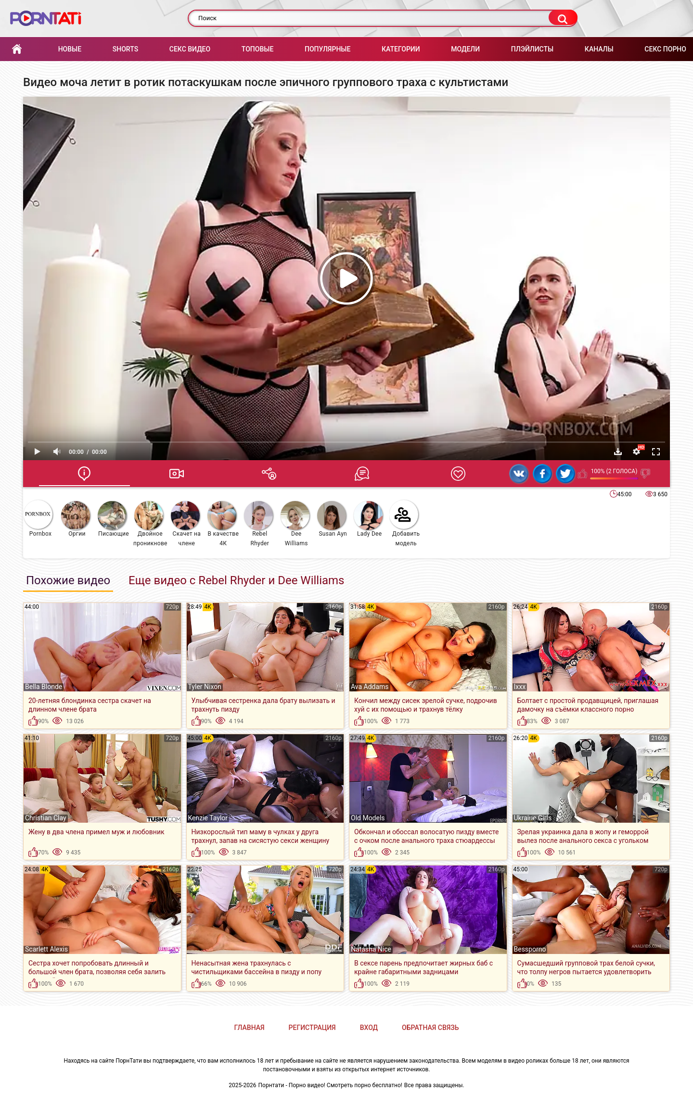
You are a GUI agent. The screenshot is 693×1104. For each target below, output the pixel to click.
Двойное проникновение (150, 524)
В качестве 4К (223, 524)
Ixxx (520, 686)
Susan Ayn (332, 519)
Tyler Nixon (204, 686)
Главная (17, 49)
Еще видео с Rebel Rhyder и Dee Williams (236, 580)
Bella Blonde (43, 686)
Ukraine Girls (533, 818)
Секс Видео (189, 49)
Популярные (327, 49)
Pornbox (38, 518)
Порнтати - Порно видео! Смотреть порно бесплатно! (330, 1085)
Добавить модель (404, 523)
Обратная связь (430, 1027)
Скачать (618, 451)
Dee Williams (295, 524)
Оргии (75, 519)
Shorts (125, 49)
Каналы (599, 49)
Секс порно (665, 49)
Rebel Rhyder (258, 524)
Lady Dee (368, 519)
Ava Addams (370, 686)
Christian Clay (45, 818)
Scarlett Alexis (46, 949)
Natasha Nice (371, 949)
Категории (401, 49)
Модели (465, 49)
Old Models (368, 818)
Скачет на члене (186, 524)
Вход (369, 1027)
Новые (69, 49)
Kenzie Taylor (208, 818)
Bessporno (530, 949)
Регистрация (312, 1027)
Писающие (113, 519)
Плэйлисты (532, 49)
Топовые (257, 49)
